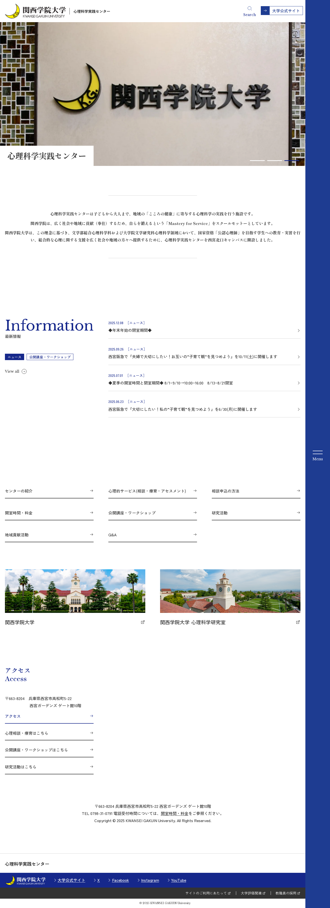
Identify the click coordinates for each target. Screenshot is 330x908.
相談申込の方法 (225, 491)
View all (12, 371)
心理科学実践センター (91, 11)
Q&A (112, 535)
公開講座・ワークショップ (132, 513)
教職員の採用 (286, 893)
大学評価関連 (251, 893)
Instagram (150, 880)
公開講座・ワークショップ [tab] (50, 356)
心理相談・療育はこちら (26, 733)
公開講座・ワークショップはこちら (36, 750)
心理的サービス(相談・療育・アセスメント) (147, 491)
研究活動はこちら (20, 767)
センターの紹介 (19, 491)
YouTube (178, 880)
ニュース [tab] (14, 356)
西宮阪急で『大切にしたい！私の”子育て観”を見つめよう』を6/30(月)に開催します (182, 409)
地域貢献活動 (17, 535)
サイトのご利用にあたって (206, 893)
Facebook (120, 880)
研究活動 (220, 513)
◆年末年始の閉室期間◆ (130, 330)
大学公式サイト (71, 880)
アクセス (13, 716)
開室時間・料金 (19, 513)
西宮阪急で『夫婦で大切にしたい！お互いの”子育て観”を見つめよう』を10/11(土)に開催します (192, 356)
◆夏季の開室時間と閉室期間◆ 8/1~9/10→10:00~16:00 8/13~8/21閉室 (170, 383)
